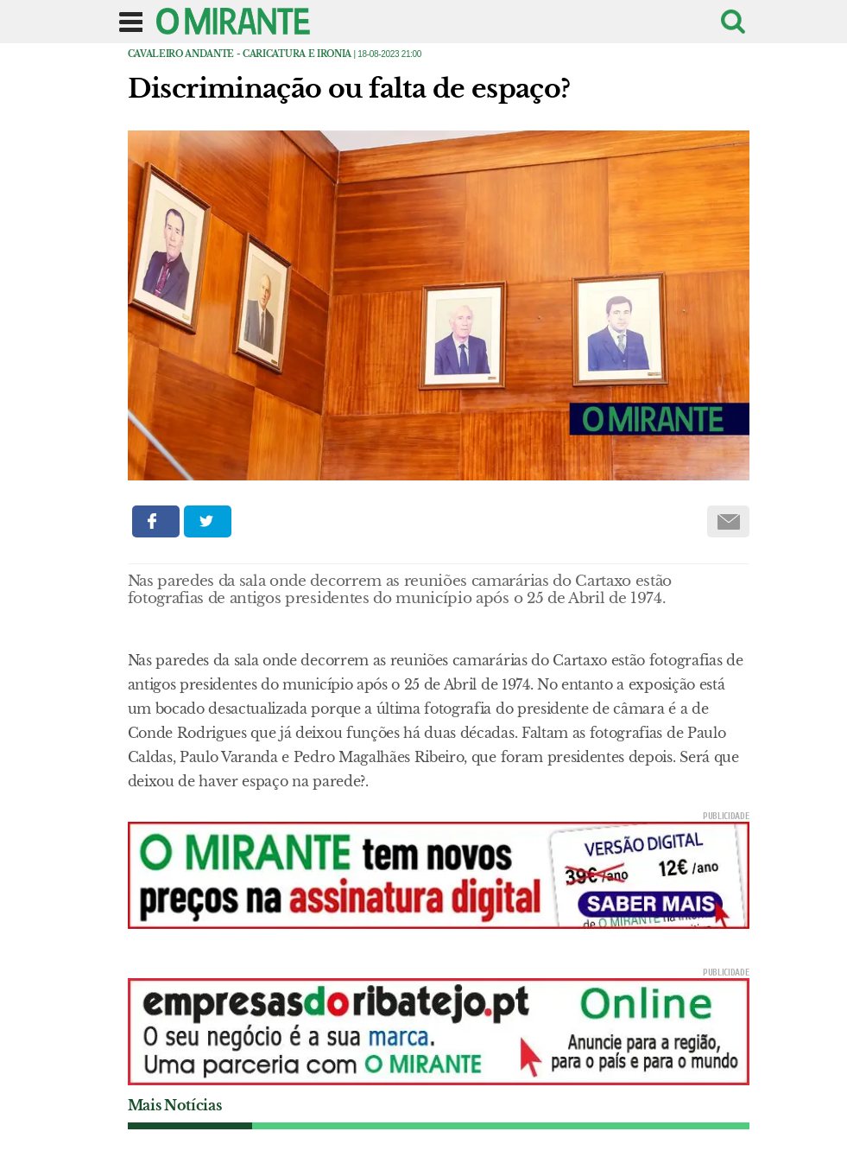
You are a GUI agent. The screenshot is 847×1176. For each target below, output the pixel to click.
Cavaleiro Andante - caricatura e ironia (240, 54)
